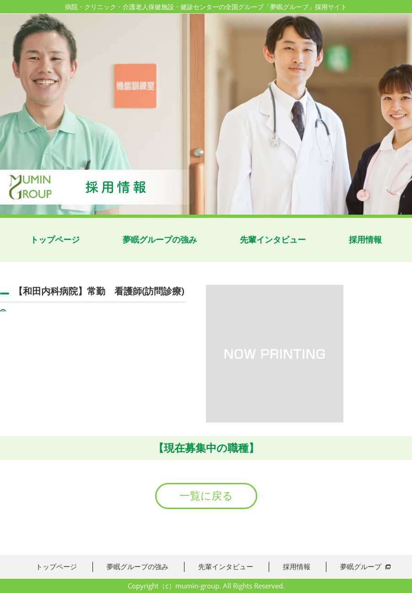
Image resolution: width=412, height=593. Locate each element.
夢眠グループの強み (160, 239)
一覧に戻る (206, 496)
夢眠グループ (360, 566)
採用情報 (365, 239)
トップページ (55, 239)
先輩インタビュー (273, 239)
